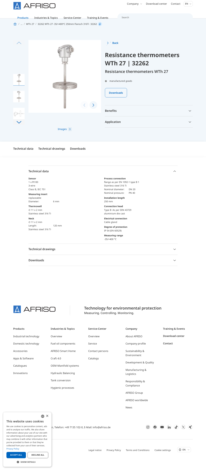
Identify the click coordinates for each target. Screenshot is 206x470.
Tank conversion (61, 390)
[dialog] (27, 439)
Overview (56, 346)
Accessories (20, 361)
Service (92, 353)
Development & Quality (140, 372)
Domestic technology (26, 353)
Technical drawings (51, 158)
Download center (156, 6)
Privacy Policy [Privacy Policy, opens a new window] (12, 448)
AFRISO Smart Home (63, 361)
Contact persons (98, 361)
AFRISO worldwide (137, 410)
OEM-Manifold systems (65, 375)
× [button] (47, 416)
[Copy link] (100, 34)
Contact (175, 6)
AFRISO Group (134, 403)
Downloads (116, 103)
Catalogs (93, 368)
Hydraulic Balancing (63, 383)
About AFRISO (134, 346)
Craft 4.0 (56, 368)
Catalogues (20, 375)
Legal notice (95, 460)
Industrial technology (26, 346)
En (188, 6)
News (129, 417)
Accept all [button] (16, 455)
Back (115, 53)
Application (113, 132)
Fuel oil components (63, 353)
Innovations (20, 383)
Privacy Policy (114, 460)
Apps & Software (23, 368)
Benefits (111, 121)
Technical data (23, 158)
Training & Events (174, 338)
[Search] (153, 20)
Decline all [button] (38, 455)
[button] (19, 132)
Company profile (136, 353)
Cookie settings (162, 460)
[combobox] (42, 416)
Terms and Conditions (138, 460)
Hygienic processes (62, 398)
